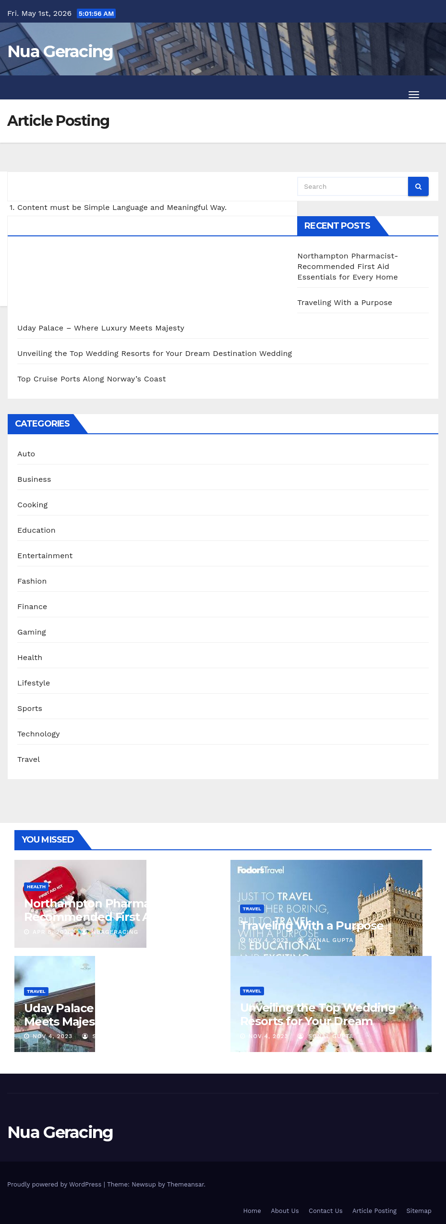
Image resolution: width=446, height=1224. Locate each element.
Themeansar (185, 1184)
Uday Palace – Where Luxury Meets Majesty (100, 327)
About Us (285, 1210)
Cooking (32, 504)
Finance (32, 606)
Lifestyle (33, 682)
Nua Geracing (60, 51)
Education (36, 530)
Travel (28, 759)
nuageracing (109, 932)
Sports (29, 708)
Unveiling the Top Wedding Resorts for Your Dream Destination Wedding (154, 353)
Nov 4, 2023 (268, 940)
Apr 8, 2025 (52, 932)
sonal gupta (325, 940)
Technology (38, 733)
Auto (26, 453)
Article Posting (374, 1210)
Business (34, 479)
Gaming (31, 631)
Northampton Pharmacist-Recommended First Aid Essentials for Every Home (347, 266)
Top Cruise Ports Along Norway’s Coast (91, 378)
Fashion (32, 581)
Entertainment (44, 555)
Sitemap (419, 1210)
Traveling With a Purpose (344, 302)
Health (29, 657)
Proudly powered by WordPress (55, 1184)
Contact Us (326, 1210)
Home (252, 1210)
